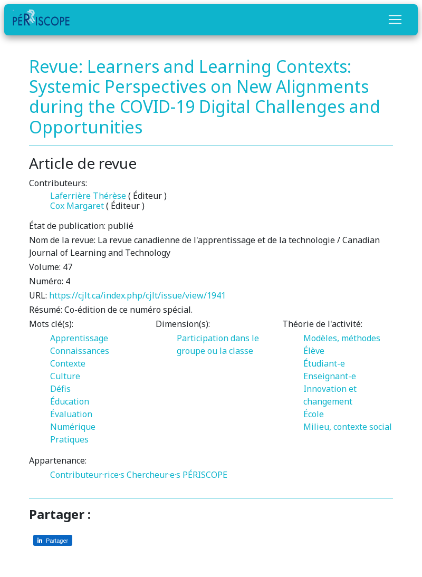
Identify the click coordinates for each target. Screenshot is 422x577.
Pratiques (69, 439)
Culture (65, 376)
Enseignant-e (329, 376)
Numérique (72, 426)
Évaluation (71, 414)
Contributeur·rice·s (87, 474)
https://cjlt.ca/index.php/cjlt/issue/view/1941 (137, 295)
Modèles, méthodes (341, 338)
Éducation (69, 401)
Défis (60, 389)
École (313, 414)
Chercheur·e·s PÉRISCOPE (177, 474)
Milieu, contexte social (347, 426)
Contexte (67, 363)
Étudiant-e (324, 363)
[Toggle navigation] (395, 19)
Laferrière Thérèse (88, 195)
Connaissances (79, 351)
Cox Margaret (77, 205)
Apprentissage (79, 338)
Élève (313, 351)
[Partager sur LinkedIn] (52, 540)
